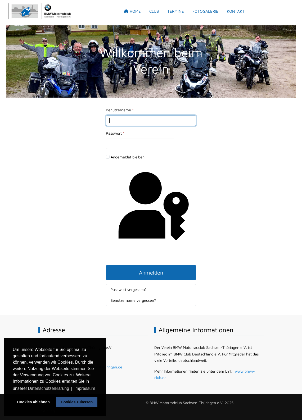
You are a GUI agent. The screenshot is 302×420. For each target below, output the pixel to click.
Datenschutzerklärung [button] (48, 388)
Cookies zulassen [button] (77, 402)
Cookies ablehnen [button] (33, 402)
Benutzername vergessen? (133, 300)
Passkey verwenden (151, 212)
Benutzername (120, 110)
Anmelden (151, 273)
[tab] (147, 85)
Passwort (115, 133)
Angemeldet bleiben (128, 157)
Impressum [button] (84, 388)
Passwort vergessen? (128, 289)
